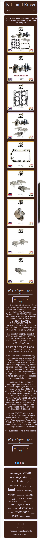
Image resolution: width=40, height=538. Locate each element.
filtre (29, 498)
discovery (15, 485)
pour (11, 494)
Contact (20, 527)
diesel (11, 477)
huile (20, 481)
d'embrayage (12, 501)
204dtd (12, 505)
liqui (24, 486)
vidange (32, 513)
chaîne (10, 512)
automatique (15, 473)
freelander (22, 512)
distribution (26, 508)
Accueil (21, 524)
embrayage (29, 491)
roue (20, 501)
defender (22, 477)
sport (28, 504)
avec (22, 516)
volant (12, 499)
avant (15, 515)
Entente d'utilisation (20, 534)
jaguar (20, 504)
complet (20, 491)
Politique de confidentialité (21, 531)
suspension (12, 508)
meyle (27, 482)
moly (31, 478)
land (11, 490)
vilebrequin (30, 501)
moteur (21, 498)
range (29, 494)
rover (27, 472)
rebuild (28, 516)
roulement (20, 495)
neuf (25, 501)
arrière (30, 486)
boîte (13, 482)
